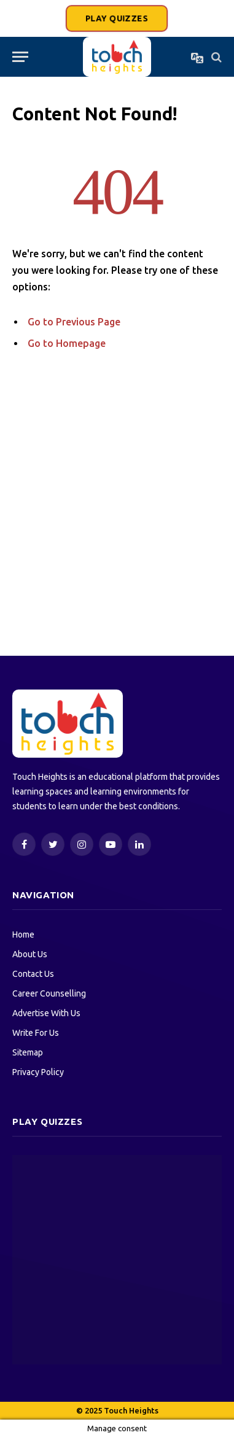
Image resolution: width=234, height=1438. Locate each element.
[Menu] (20, 57)
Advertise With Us (46, 1013)
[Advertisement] (117, 513)
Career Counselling (49, 993)
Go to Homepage (67, 343)
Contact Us (33, 974)
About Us (29, 954)
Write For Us (35, 1033)
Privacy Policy (38, 1072)
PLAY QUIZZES (117, 18)
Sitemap (27, 1052)
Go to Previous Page (74, 321)
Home (23, 934)
